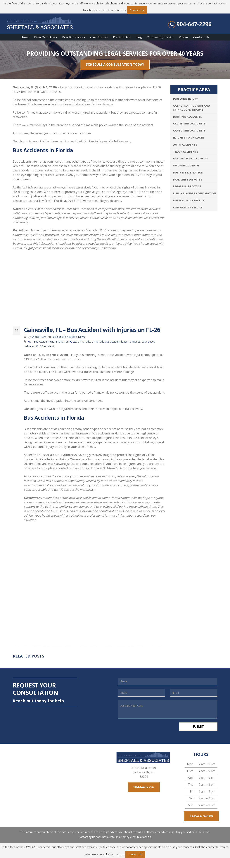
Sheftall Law (39, 336)
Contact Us (201, 37)
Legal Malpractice (187, 186)
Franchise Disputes (187, 179)
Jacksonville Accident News (68, 336)
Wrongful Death (186, 165)
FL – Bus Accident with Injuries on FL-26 (52, 341)
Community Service (160, 37)
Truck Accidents (185, 151)
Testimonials (122, 37)
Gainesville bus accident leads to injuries (116, 341)
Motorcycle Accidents (190, 158)
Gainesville (84, 341)
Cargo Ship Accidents (189, 130)
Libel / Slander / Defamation (194, 193)
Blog (139, 37)
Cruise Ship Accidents (189, 123)
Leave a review (201, 816)
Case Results (99, 37)
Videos (183, 37)
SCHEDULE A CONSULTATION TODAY (115, 64)
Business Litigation (188, 172)
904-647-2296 (194, 24)
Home (25, 37)
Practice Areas (72, 37)
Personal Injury (185, 98)
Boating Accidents (187, 116)
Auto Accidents (185, 144)
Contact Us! (137, 10)
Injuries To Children (188, 137)
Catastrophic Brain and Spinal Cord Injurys (191, 107)
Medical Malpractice (189, 200)
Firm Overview (44, 37)
